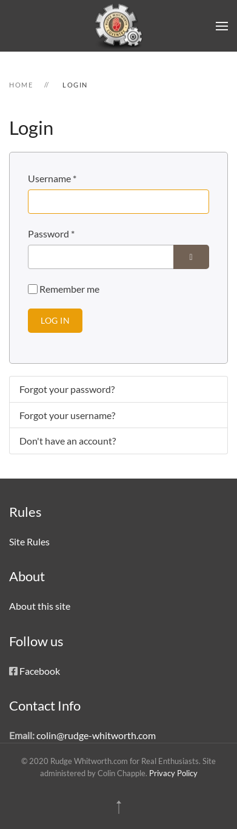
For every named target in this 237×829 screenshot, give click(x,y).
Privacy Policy (173, 773)
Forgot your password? (67, 389)
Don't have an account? (67, 440)
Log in (55, 320)
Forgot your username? (67, 415)
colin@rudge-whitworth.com (96, 735)
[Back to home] (119, 26)
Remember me (69, 289)
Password (51, 233)
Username (52, 178)
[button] (222, 26)
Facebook (39, 671)
